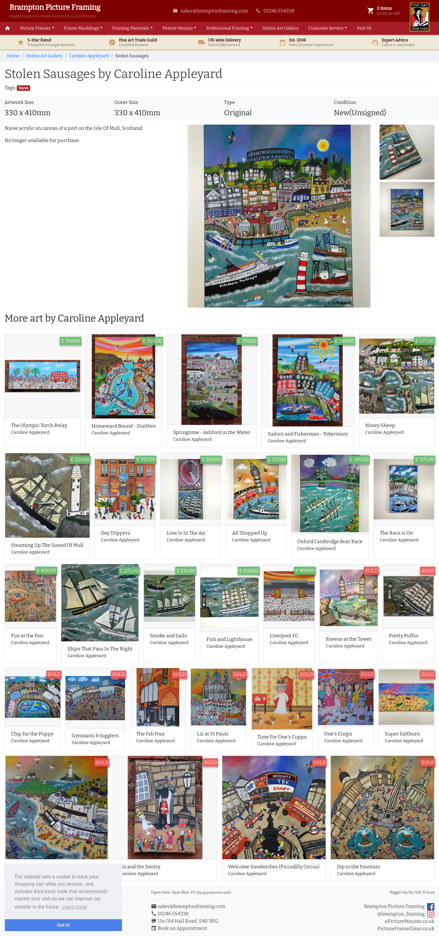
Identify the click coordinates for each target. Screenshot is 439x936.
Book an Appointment (179, 928)
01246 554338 (275, 11)
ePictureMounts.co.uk (409, 921)
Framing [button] (227, 28)
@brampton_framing (405, 914)
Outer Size (126, 102)
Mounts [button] (177, 28)
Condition (345, 102)
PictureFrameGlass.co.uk (405, 928)
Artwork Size (19, 102)
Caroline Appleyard (89, 56)
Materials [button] (130, 28)
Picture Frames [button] (35, 28)
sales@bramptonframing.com (210, 11)
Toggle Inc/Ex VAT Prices (412, 892)
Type (229, 102)
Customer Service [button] (326, 28)
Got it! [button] (63, 925)
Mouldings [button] (81, 28)
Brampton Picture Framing (399, 906)
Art (280, 28)
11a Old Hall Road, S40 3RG (184, 921)
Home (13, 56)
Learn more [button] (74, 906)
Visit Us (364, 28)
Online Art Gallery (44, 56)
